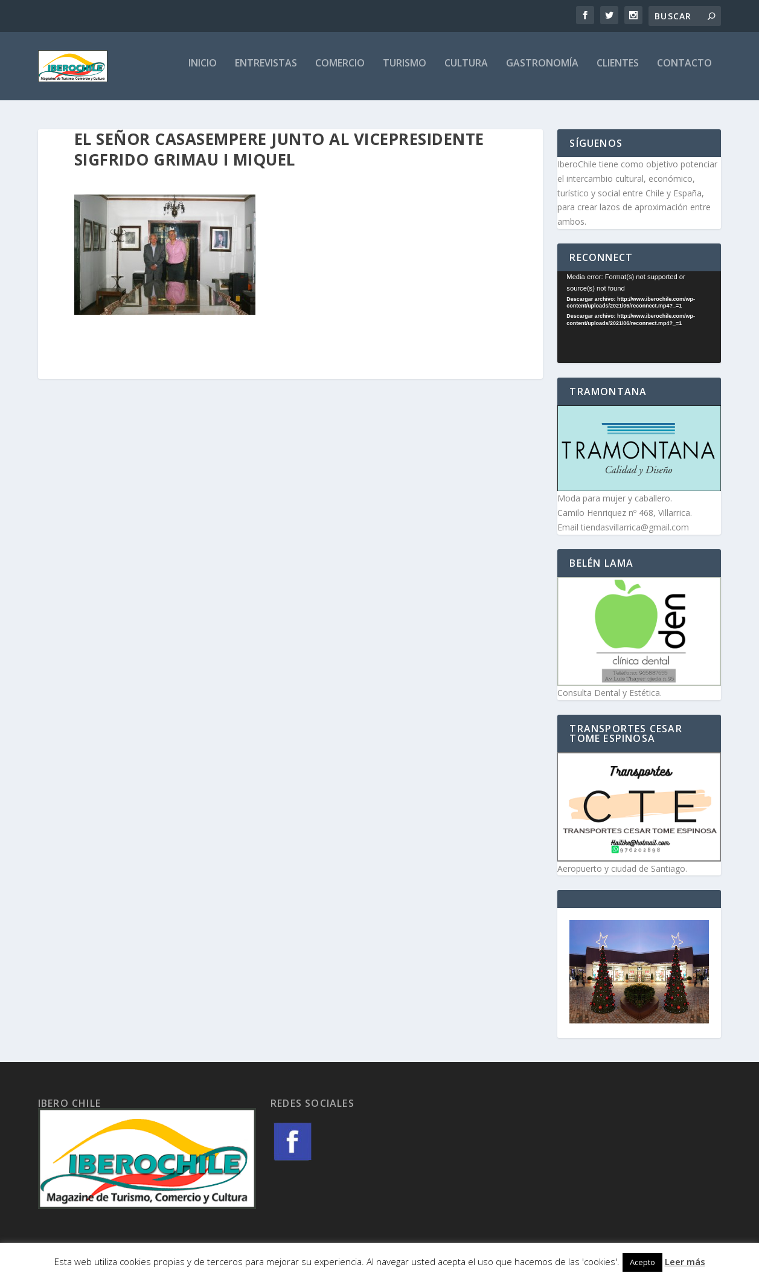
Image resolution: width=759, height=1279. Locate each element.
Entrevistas (266, 70)
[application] (639, 319)
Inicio (202, 70)
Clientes (618, 70)
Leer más (685, 1261)
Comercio (340, 70)
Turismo (404, 70)
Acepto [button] (642, 1262)
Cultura (466, 70)
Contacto (684, 70)
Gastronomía (542, 70)
